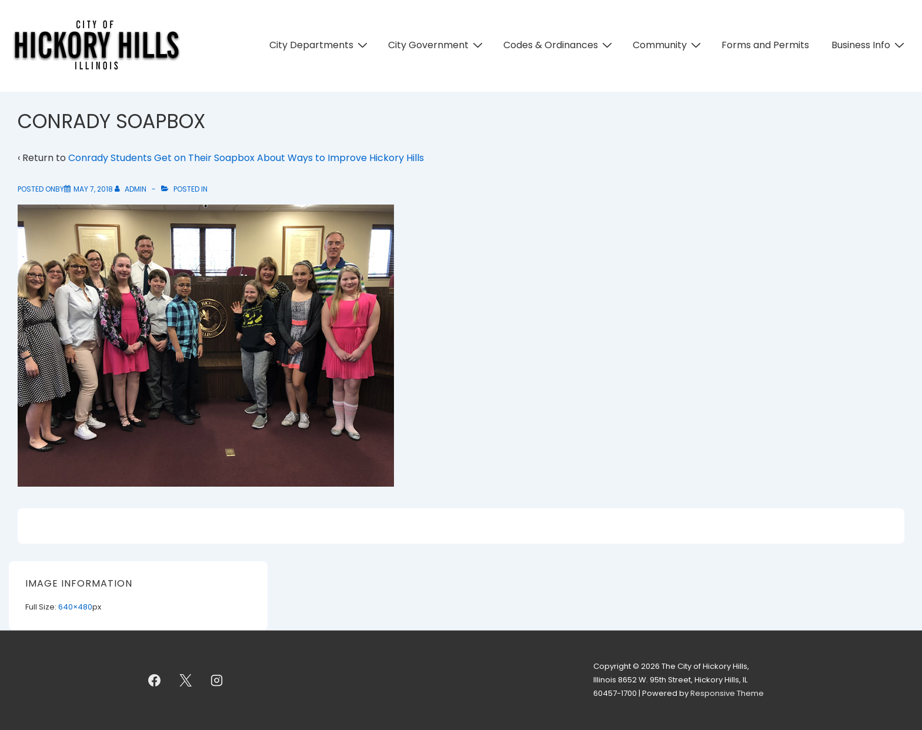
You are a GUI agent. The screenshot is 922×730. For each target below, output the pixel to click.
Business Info (869, 45)
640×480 (75, 606)
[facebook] (154, 680)
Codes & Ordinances (559, 45)
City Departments (319, 45)
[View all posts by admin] (131, 189)
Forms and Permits (765, 45)
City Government (437, 45)
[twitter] (186, 680)
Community (668, 45)
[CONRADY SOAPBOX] (93, 189)
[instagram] (217, 680)
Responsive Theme (727, 693)
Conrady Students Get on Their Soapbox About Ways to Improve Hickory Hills (246, 158)
